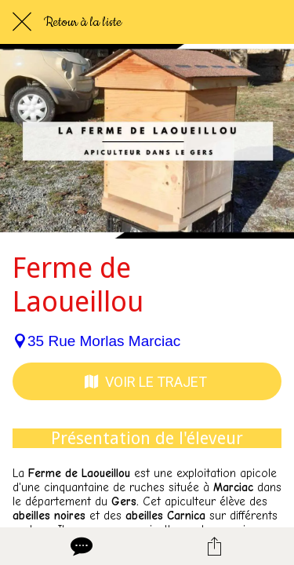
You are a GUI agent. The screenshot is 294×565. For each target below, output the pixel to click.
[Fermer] (22, 22)
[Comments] (80, 546)
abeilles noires (49, 515)
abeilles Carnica (165, 515)
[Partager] (214, 546)
